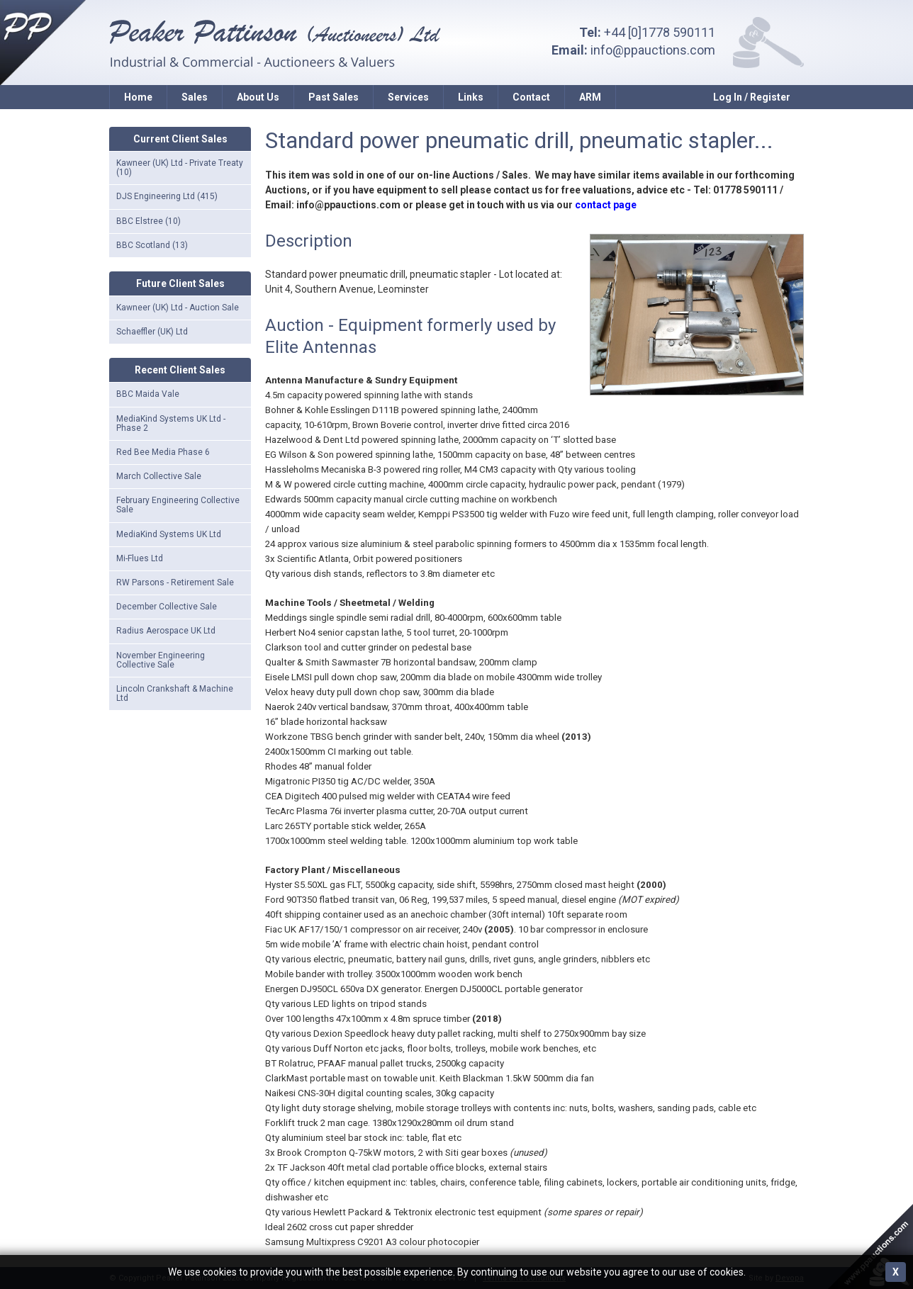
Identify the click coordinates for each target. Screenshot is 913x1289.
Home (138, 97)
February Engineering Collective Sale (178, 504)
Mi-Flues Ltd (139, 558)
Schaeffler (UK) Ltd (152, 332)
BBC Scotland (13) (152, 245)
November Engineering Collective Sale (160, 660)
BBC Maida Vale (147, 394)
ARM (590, 97)
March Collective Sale (158, 476)
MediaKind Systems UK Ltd (168, 534)
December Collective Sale (166, 607)
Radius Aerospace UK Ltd (165, 631)
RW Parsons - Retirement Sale (175, 582)
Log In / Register (751, 97)
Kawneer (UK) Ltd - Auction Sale (177, 308)
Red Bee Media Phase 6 (163, 452)
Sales (194, 97)
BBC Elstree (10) (148, 221)
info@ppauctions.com (652, 50)
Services (408, 97)
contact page (606, 204)
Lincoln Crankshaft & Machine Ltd (174, 693)
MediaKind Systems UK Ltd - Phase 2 (170, 423)
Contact (531, 97)
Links (470, 97)
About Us (258, 97)
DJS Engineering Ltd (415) (167, 196)
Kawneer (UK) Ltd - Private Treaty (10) (179, 167)
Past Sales (333, 97)
